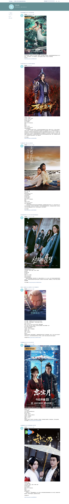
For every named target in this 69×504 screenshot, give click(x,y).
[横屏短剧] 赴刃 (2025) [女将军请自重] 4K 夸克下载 (28, 425)
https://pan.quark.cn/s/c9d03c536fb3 (30, 138)
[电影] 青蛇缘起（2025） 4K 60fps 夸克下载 (27, 12)
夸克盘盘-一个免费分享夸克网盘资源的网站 (17, 1)
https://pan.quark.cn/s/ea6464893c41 (30, 497)
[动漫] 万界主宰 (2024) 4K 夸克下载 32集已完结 (28, 63)
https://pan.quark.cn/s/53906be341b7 (30, 58)
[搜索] (49, 1)
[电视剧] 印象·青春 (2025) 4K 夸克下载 (26, 143)
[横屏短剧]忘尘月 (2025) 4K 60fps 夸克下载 (27, 342)
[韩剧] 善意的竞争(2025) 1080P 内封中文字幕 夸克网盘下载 (29, 214)
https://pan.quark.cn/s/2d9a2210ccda (35, 282)
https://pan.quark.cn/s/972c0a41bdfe (35, 420)
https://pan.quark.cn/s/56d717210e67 (35, 337)
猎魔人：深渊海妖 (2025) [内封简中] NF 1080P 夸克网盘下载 (29, 287)
